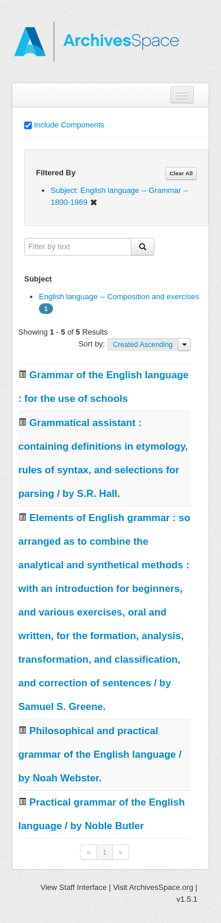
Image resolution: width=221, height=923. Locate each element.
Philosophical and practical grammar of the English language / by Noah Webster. (100, 754)
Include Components (69, 124)
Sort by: (92, 343)
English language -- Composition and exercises (119, 296)
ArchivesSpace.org (161, 887)
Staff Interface (83, 887)
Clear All (181, 173)
